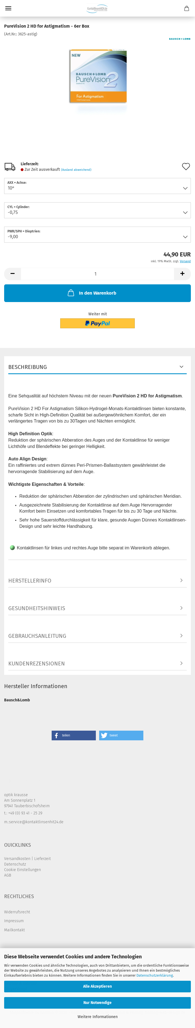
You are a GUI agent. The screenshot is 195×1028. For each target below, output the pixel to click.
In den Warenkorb (91, 292)
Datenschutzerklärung (154, 975)
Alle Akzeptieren (97, 986)
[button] (12, 274)
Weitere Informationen (98, 1016)
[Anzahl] (97, 274)
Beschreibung (27, 367)
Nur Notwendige (97, 1002)
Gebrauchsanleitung (37, 636)
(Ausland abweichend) (76, 170)
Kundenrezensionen (36, 663)
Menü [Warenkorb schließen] (8, 8)
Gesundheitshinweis (36, 608)
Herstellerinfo (29, 580)
